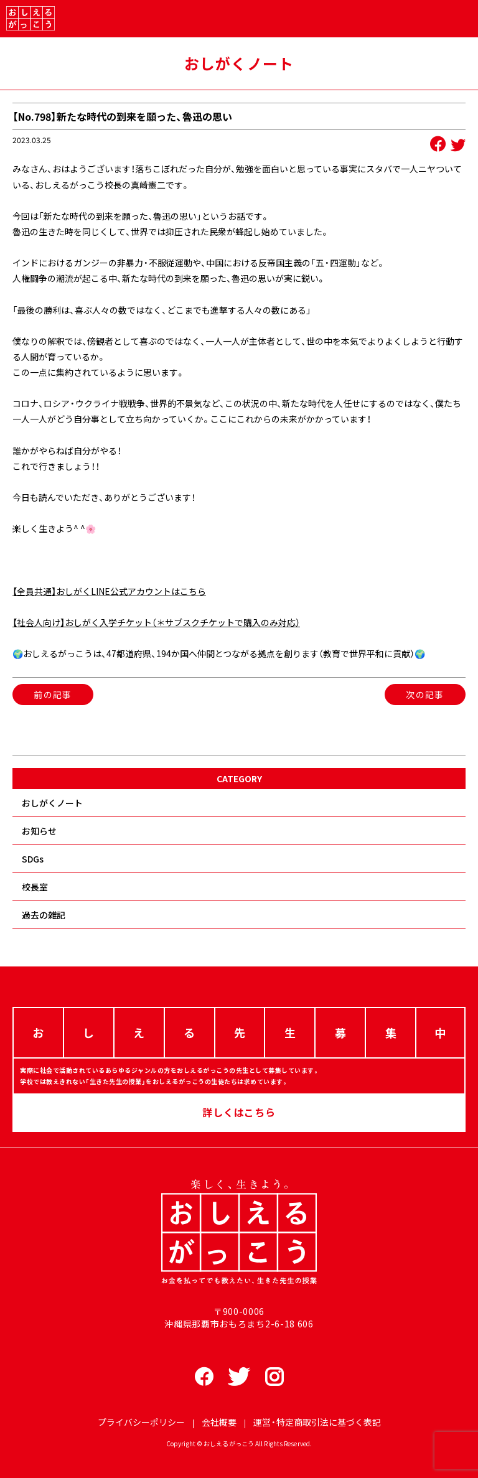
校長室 (35, 887)
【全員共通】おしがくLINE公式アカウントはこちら (109, 591)
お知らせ (39, 831)
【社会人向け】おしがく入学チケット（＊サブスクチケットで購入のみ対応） (156, 622)
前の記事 (53, 694)
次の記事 (425, 694)
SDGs (33, 859)
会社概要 (219, 1422)
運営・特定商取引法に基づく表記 (317, 1422)
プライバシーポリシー (141, 1422)
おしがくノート (52, 803)
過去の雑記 (43, 915)
